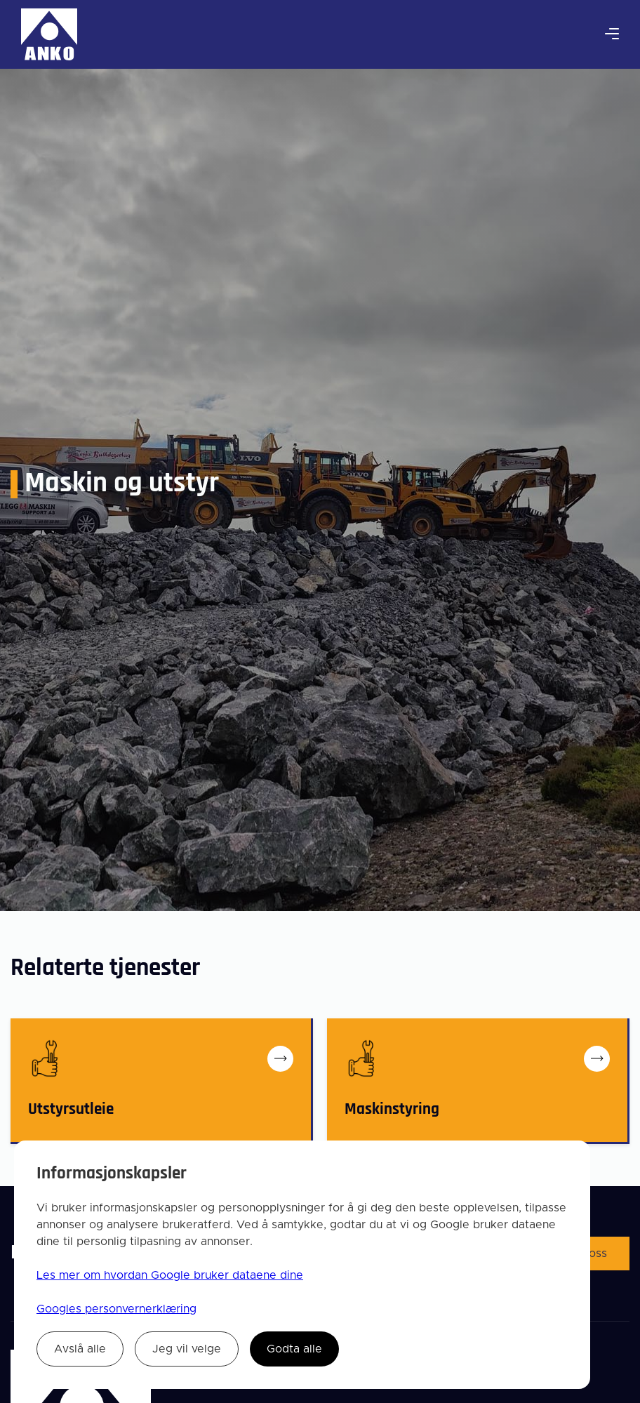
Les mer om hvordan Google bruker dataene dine (169, 1275)
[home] (49, 34)
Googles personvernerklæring (116, 1309)
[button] (611, 34)
